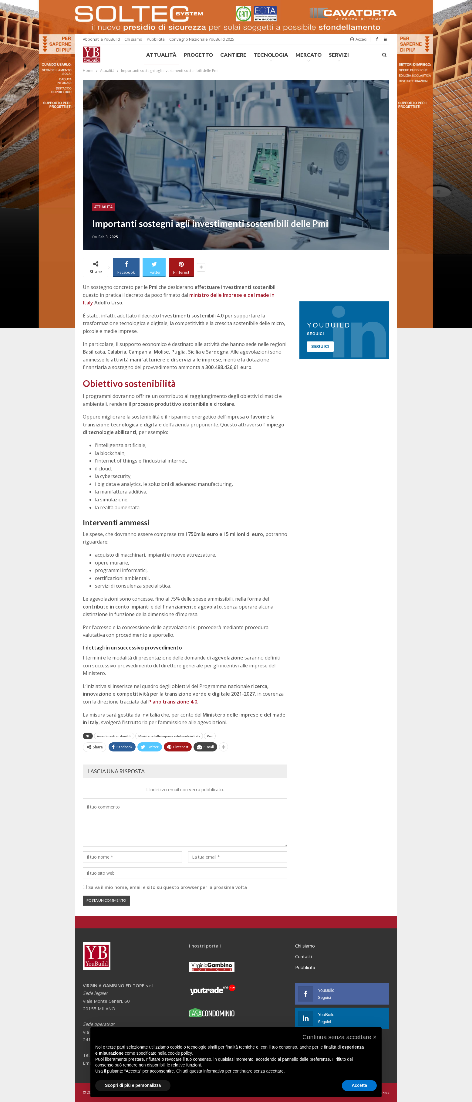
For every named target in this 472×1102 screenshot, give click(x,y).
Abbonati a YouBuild (101, 39)
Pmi (210, 736)
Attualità (161, 55)
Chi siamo (133, 39)
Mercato (308, 55)
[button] (339, 1037)
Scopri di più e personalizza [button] (133, 1085)
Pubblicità (156, 39)
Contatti (303, 956)
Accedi (358, 39)
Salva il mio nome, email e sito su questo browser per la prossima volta (167, 887)
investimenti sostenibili (114, 736)
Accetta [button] (359, 1085)
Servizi (339, 55)
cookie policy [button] (180, 1053)
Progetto (198, 55)
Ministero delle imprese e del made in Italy (169, 736)
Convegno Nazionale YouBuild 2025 (201, 39)
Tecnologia (271, 55)
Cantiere (233, 55)
